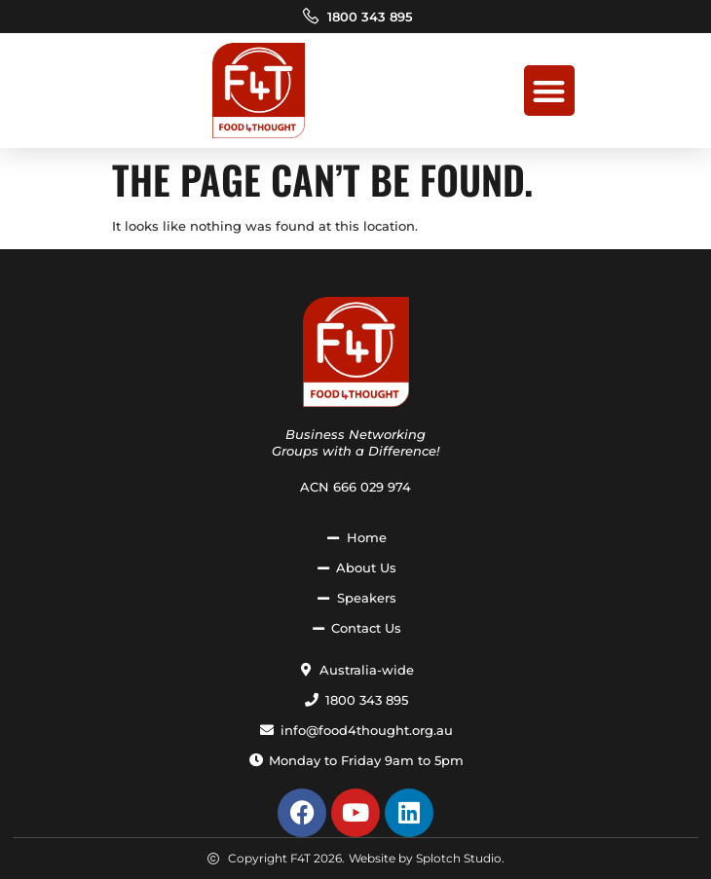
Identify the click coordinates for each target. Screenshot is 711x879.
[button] (550, 91)
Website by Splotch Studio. (427, 858)
